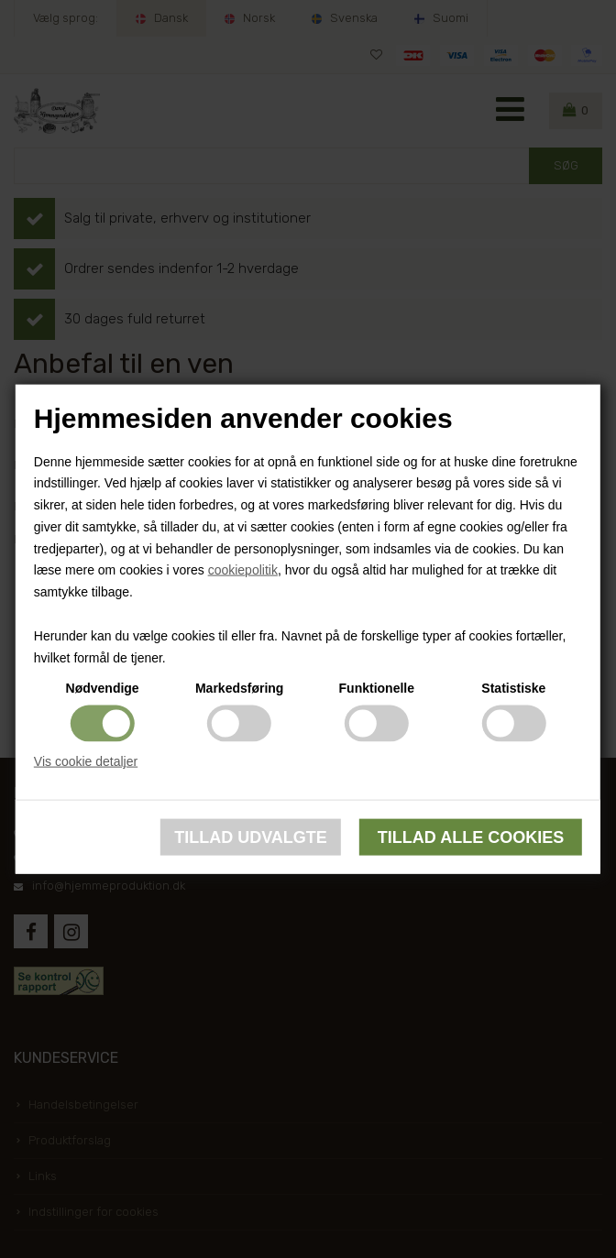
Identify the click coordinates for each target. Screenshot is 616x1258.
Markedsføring (239, 688)
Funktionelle (376, 688)
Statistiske (513, 688)
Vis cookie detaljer (86, 761)
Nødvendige (102, 688)
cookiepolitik (243, 570)
